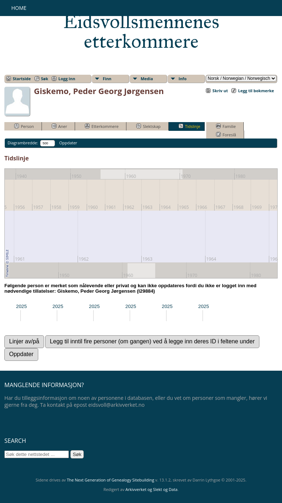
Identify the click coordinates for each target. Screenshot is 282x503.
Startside (22, 78)
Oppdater (68, 142)
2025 (21, 306)
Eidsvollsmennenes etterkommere (141, 31)
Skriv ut (220, 90)
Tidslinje (189, 126)
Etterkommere (101, 126)
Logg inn (66, 78)
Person (24, 126)
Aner (59, 126)
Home (19, 7)
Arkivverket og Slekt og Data (151, 489)
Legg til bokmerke (256, 90)
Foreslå (226, 134)
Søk (44, 78)
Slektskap (148, 126)
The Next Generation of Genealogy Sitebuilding (110, 480)
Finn (107, 78)
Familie (226, 126)
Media (147, 78)
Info (183, 78)
